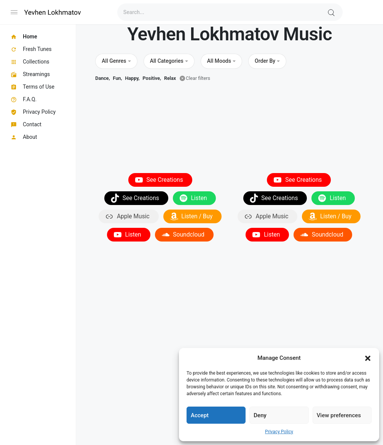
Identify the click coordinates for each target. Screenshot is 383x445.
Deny (260, 415)
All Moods (219, 61)
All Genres (114, 61)
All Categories (167, 61)
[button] (368, 358)
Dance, (102, 78)
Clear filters (198, 78)
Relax (170, 78)
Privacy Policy (279, 431)
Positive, (152, 78)
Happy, (132, 78)
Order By (265, 61)
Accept (200, 415)
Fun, (117, 78)
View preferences (339, 415)
